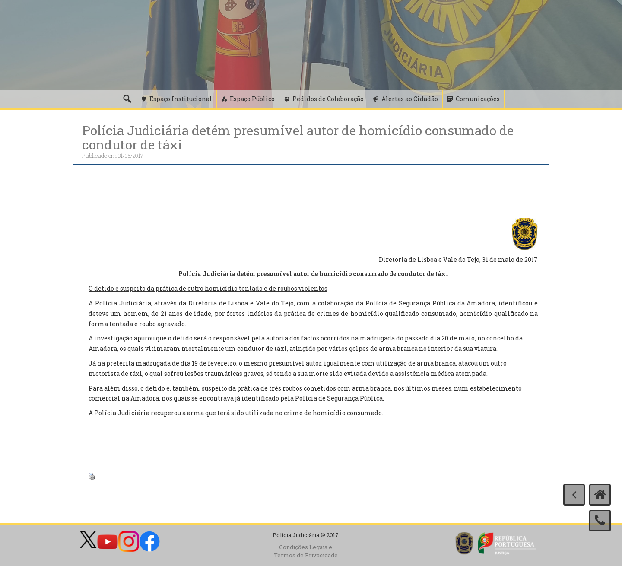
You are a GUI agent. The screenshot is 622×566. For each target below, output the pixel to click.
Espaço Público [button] (252, 99)
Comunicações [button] (478, 99)
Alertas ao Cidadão (409, 99)
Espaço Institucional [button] (180, 99)
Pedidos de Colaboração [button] (328, 99)
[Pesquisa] (127, 99)
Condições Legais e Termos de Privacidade (306, 551)
